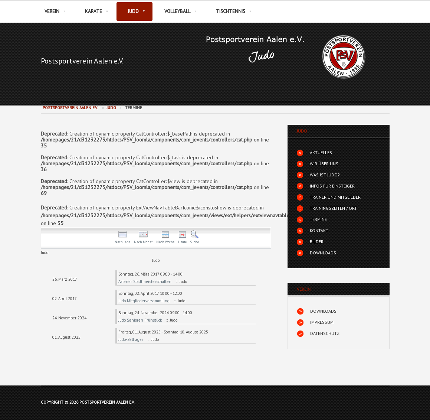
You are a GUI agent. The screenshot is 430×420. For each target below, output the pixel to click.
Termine (318, 219)
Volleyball (177, 11)
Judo (133, 11)
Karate (93, 11)
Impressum (322, 322)
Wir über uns (324, 163)
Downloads (323, 252)
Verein (52, 11)
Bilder (317, 241)
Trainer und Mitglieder (335, 197)
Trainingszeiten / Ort (333, 208)
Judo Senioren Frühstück (140, 320)
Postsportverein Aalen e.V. (82, 61)
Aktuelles (321, 152)
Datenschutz (324, 333)
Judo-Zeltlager (130, 339)
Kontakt (319, 230)
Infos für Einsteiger (332, 186)
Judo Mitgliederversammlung (144, 300)
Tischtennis (230, 11)
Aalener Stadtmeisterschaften (145, 281)
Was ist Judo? (325, 175)
